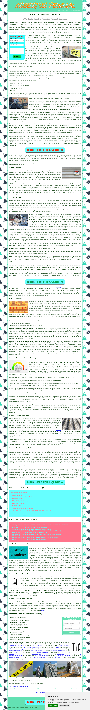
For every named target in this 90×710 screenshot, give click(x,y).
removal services (39, 657)
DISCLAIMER (77, 10)
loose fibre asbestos (46, 184)
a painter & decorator (64, 655)
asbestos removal (62, 42)
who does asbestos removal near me (52, 557)
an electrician (37, 645)
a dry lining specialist (31, 647)
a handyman (60, 654)
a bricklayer (36, 654)
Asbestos (11, 70)
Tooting (58, 287)
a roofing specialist (58, 650)
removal (17, 121)
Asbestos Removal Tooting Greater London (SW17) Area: (28, 22)
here (42, 610)
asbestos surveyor (52, 202)
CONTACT (72, 10)
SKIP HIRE (58, 657)
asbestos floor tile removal (63, 590)
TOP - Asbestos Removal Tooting (19, 686)
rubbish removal (51, 649)
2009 (24, 515)
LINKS (62, 10)
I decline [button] (55, 705)
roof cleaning (43, 655)
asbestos (71, 26)
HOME (59, 10)
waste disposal (65, 245)
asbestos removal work (39, 155)
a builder (16, 652)
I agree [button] (50, 705)
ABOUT (67, 10)
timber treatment (64, 645)
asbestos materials (65, 135)
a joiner (56, 647)
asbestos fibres (62, 78)
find (14, 602)
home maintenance (36, 650)
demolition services (15, 650)
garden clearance (42, 652)
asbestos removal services (65, 607)
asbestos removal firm (48, 158)
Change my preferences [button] (64, 705)
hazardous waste (39, 172)
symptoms (31, 93)
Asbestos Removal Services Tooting (25, 614)
